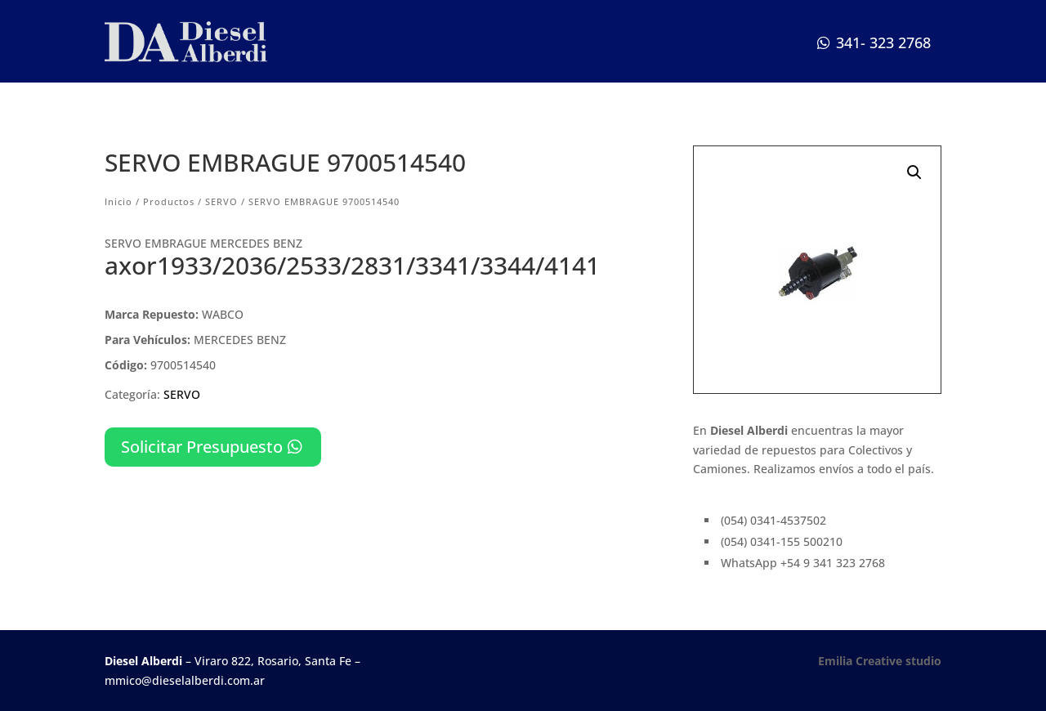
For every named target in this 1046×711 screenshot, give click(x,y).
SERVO (221, 201)
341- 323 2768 (883, 42)
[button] (914, 172)
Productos (168, 201)
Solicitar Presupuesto (202, 447)
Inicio (118, 201)
